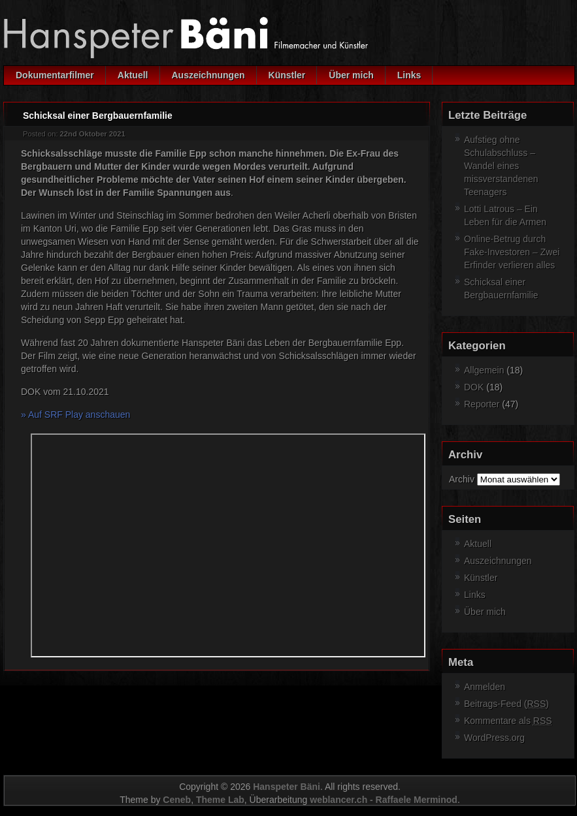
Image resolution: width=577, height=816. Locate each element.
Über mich (351, 75)
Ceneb (177, 799)
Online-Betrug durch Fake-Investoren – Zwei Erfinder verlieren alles (511, 252)
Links (409, 75)
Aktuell (133, 75)
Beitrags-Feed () (506, 703)
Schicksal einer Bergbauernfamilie (98, 115)
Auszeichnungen (208, 75)
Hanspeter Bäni (286, 786)
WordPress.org (494, 737)
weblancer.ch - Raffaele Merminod (383, 799)
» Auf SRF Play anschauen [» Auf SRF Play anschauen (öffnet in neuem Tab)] (75, 414)
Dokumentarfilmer (55, 75)
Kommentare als (508, 720)
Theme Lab (220, 799)
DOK (474, 387)
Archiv (461, 479)
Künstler (287, 75)
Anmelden (484, 687)
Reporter (481, 404)
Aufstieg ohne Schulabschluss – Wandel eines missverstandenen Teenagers (501, 165)
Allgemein (484, 370)
